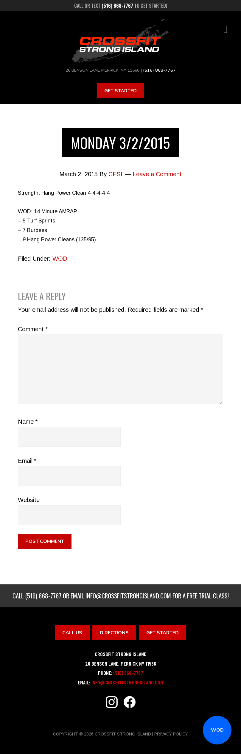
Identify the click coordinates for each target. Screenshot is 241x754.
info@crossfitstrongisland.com (128, 595)
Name (28, 421)
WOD (217, 730)
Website (29, 499)
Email (27, 460)
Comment (33, 328)
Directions (114, 632)
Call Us (72, 632)
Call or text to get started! (120, 5)
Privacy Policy (171, 734)
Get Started (120, 90)
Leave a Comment (157, 174)
